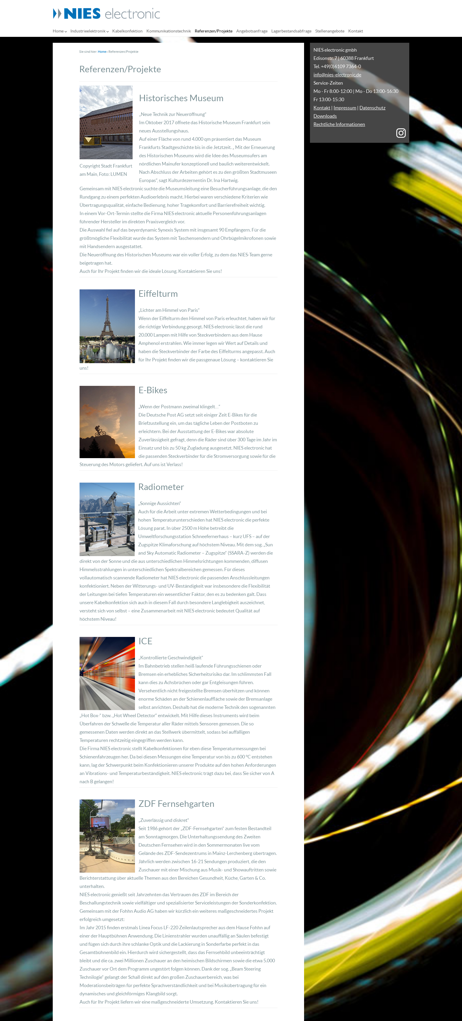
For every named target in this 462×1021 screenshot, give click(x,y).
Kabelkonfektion (127, 31)
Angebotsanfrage (252, 31)
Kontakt (355, 31)
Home (58, 31)
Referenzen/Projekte (213, 31)
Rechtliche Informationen (339, 124)
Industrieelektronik (87, 31)
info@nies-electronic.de (337, 74)
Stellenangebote (329, 31)
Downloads (325, 116)
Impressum (345, 107)
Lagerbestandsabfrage (291, 31)
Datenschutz (372, 107)
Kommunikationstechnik (168, 31)
